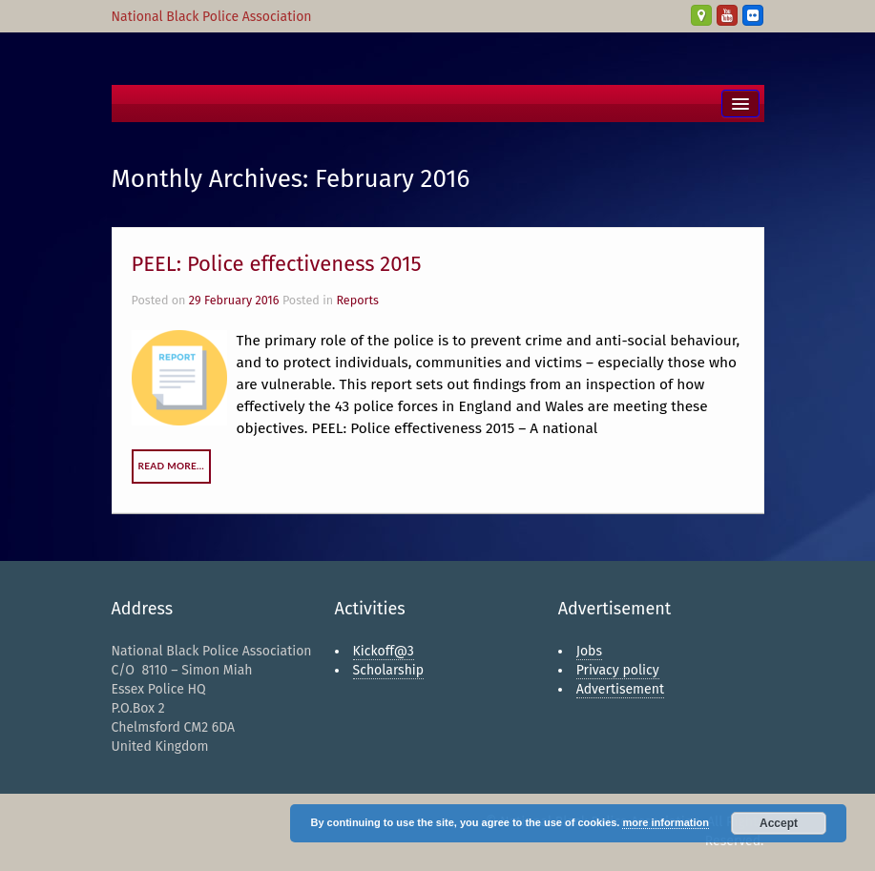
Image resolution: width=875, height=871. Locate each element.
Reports (357, 300)
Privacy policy (617, 670)
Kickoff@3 (383, 651)
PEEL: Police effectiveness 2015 (277, 264)
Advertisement (620, 689)
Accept (779, 823)
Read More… (171, 465)
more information (665, 822)
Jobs (589, 651)
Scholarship (389, 670)
